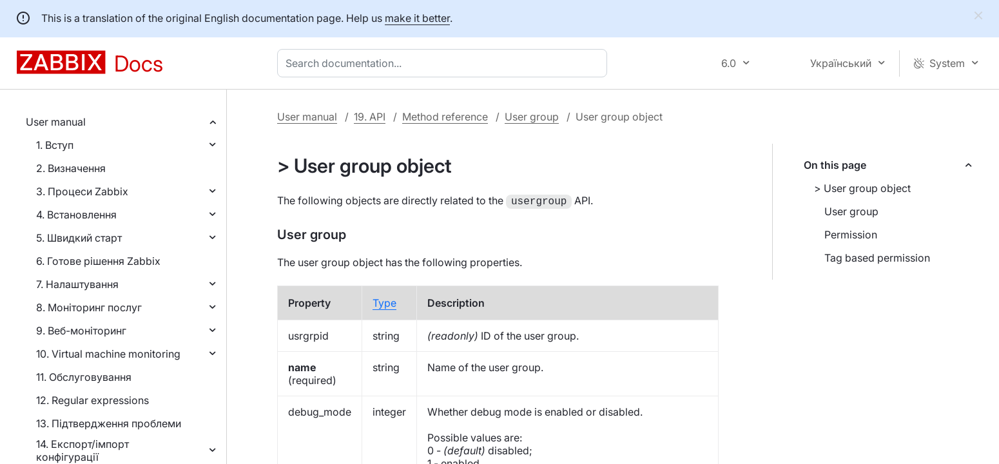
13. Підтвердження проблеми (108, 423)
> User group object (862, 188)
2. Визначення (71, 168)
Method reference (445, 116)
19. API (369, 116)
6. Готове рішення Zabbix (98, 261)
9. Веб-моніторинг (81, 330)
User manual (56, 121)
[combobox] (444, 63)
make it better (417, 18)
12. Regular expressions (92, 400)
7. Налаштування (77, 284)
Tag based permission (877, 257)
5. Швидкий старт (79, 237)
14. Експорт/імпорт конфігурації (82, 450)
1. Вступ (54, 145)
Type (384, 301)
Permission (850, 234)
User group (532, 116)
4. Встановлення (76, 214)
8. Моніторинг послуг (89, 307)
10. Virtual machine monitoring (108, 353)
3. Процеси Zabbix (82, 191)
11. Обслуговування (83, 377)
